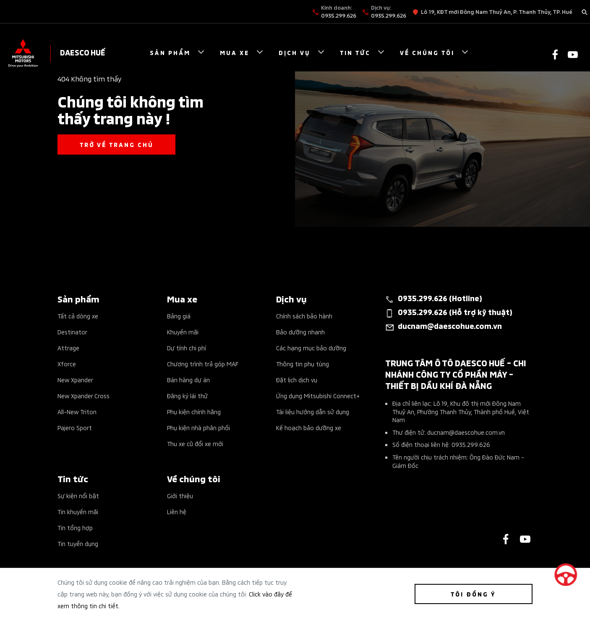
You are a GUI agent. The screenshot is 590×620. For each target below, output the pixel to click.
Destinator (72, 332)
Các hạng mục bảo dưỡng (311, 348)
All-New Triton (77, 411)
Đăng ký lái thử (187, 395)
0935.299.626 (338, 15)
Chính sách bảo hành (304, 316)
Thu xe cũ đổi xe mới (195, 443)
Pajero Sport (74, 427)
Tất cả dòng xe (77, 316)
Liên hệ (176, 511)
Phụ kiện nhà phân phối (198, 427)
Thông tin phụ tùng (302, 364)
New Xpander (75, 380)
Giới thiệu (180, 495)
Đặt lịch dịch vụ (296, 380)
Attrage (68, 348)
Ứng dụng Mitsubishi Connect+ (318, 395)
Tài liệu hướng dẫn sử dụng (312, 411)
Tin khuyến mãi (77, 511)
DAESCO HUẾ (82, 52)
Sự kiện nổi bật (78, 495)
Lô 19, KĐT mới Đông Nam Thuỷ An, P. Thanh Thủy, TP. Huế (496, 11)
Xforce (66, 364)
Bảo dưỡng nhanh (300, 332)
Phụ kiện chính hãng (194, 411)
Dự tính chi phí (186, 348)
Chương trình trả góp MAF (202, 364)
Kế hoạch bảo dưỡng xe (308, 427)
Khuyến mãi (182, 332)
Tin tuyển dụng (77, 543)
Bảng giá (179, 316)
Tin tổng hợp (75, 527)
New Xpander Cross (83, 395)
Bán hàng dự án (188, 380)
